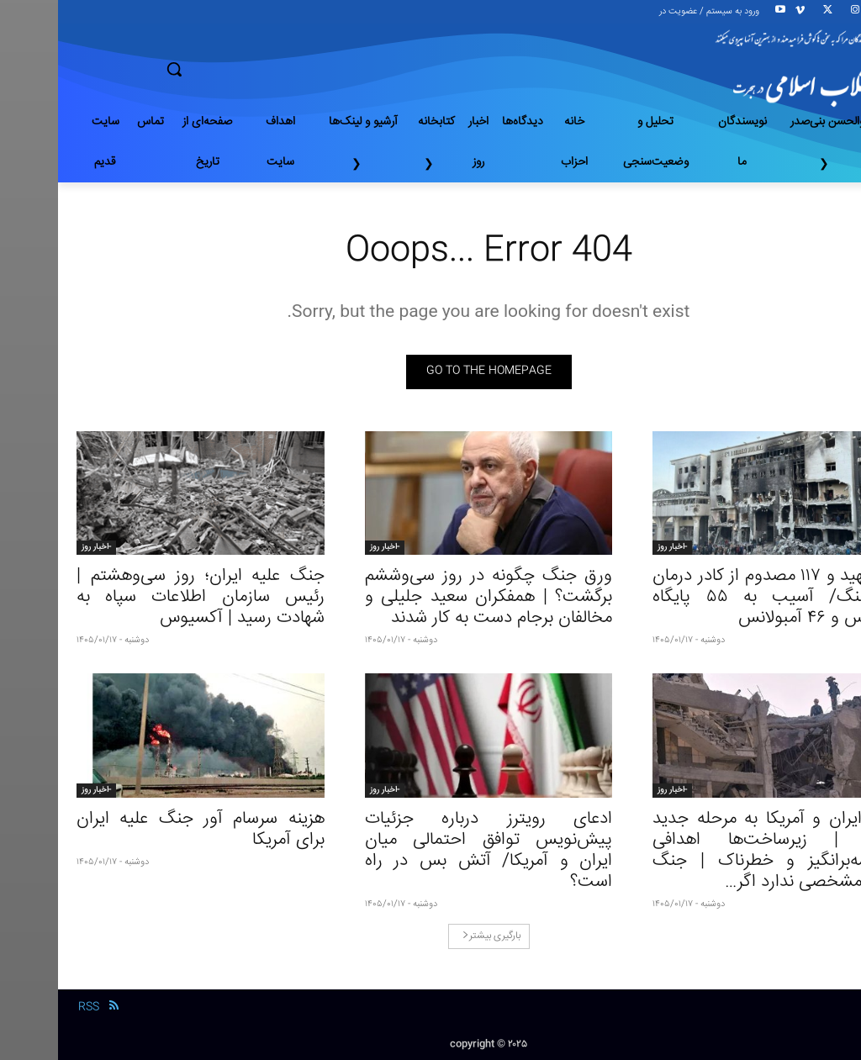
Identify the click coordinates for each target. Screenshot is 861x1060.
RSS (30, 1007)
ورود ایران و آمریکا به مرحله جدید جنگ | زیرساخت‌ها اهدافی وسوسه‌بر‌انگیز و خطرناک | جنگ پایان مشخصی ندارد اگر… (718, 850)
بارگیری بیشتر (433, 936)
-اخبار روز (614, 547)
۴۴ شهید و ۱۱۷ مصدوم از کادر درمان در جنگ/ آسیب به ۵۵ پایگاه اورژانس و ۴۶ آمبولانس (718, 597)
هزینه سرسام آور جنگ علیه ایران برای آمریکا (142, 829)
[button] (233, 69)
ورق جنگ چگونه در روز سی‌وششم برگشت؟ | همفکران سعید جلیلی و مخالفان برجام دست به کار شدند (431, 597)
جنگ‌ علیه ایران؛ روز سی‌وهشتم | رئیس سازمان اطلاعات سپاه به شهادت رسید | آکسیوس (142, 597)
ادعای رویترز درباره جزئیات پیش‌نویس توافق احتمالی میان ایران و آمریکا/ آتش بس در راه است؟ (431, 850)
